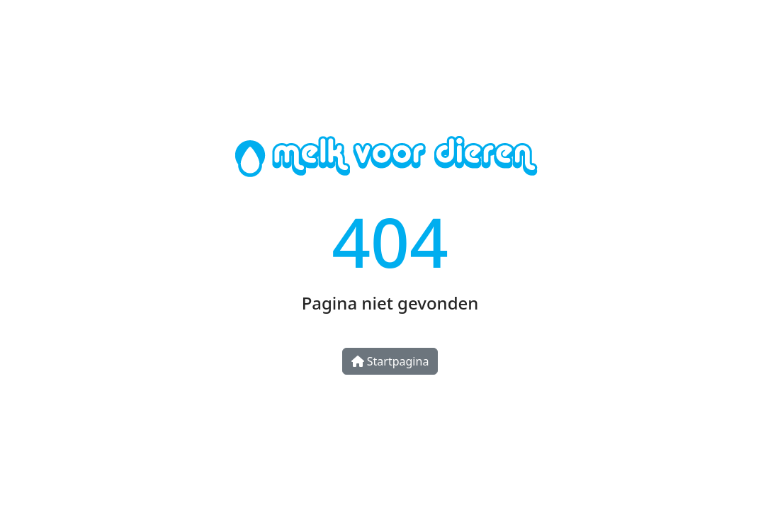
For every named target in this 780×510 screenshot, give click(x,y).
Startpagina (390, 361)
